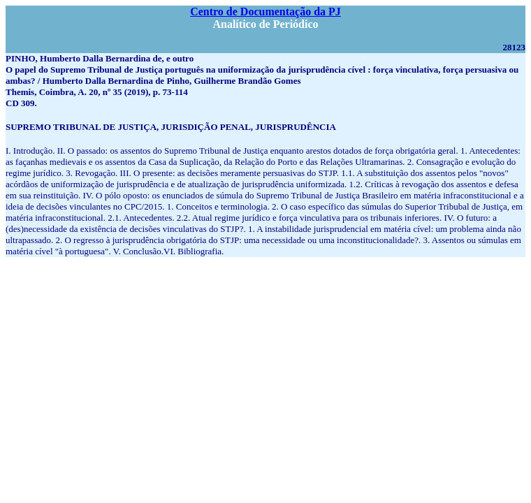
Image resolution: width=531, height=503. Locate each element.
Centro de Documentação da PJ (265, 11)
